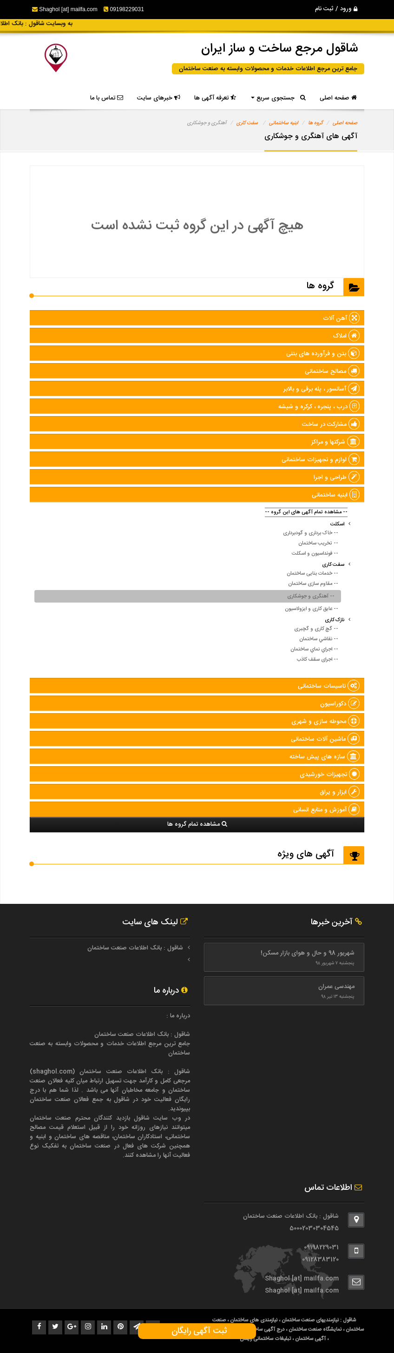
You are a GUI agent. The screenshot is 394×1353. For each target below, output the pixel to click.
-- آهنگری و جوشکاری (311, 596)
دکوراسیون (340, 704)
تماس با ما (106, 98)
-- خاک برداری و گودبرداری (310, 533)
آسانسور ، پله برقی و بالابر (321, 389)
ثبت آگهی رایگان (197, 1331)
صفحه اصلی (338, 98)
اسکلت (337, 524)
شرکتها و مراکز (335, 442)
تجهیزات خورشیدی (330, 774)
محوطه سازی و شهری (325, 721)
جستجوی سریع (278, 98)
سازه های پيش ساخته (324, 757)
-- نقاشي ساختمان (318, 639)
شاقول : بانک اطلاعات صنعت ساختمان (135, 948)
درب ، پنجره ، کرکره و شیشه (319, 407)
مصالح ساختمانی (332, 371)
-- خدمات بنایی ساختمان (312, 574)
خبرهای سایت (158, 98)
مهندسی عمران (336, 986)
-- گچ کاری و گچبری (316, 629)
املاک (346, 336)
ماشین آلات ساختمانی (325, 739)
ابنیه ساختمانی (283, 123)
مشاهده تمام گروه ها (197, 824)
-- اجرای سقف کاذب (317, 660)
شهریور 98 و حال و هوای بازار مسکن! (308, 953)
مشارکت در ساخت (331, 424)
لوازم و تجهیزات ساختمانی (321, 460)
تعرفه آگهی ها (215, 98)
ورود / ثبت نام (336, 9)
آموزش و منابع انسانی (326, 810)
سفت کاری (247, 123)
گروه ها (315, 123)
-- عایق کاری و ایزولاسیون (311, 609)
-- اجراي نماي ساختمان (314, 649)
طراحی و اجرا (337, 477)
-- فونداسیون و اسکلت (315, 554)
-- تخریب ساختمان (318, 543)
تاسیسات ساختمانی (329, 686)
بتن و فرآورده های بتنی (323, 354)
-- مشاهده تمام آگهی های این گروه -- (306, 512)
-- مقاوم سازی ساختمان (313, 584)
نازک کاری (334, 620)
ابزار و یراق (340, 792)
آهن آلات (341, 318)
